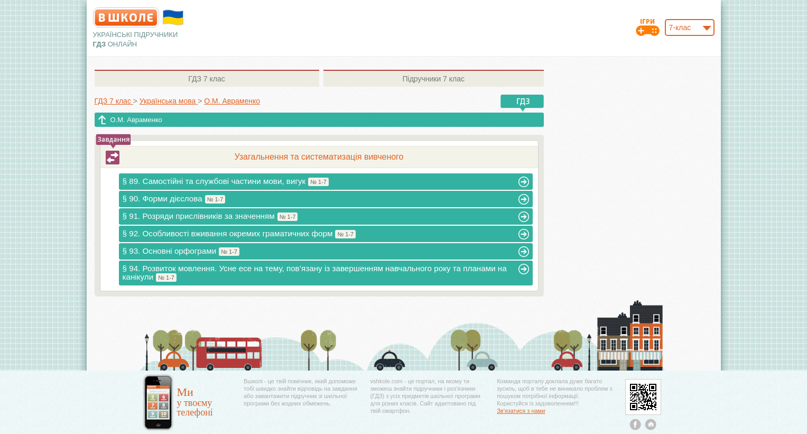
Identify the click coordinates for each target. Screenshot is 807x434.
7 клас (206, 79)
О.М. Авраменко (136, 120)
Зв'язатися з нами (521, 411)
